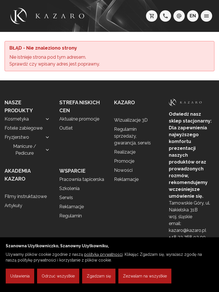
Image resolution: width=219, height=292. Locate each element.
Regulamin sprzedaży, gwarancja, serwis (132, 136)
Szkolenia (69, 188)
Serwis (66, 197)
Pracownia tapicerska (81, 179)
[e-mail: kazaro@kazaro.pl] (179, 16)
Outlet (66, 128)
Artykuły (13, 205)
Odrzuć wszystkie (58, 276)
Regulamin (70, 216)
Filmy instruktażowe (26, 196)
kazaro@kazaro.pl (187, 230)
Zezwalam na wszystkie (145, 276)
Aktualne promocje (79, 119)
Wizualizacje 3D (131, 120)
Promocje (124, 161)
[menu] (206, 16)
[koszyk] (151, 16)
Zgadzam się (99, 276)
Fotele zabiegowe (23, 128)
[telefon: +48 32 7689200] (165, 16)
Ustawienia (20, 276)
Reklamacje (71, 206)
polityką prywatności (103, 254)
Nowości (123, 170)
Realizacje (124, 152)
